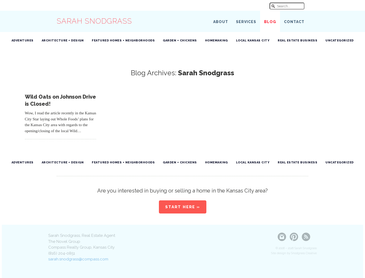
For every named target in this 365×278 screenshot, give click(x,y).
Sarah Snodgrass (94, 21)
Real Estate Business (297, 40)
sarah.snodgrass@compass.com (78, 259)
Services (246, 22)
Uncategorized (339, 40)
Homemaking (216, 40)
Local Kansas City (253, 40)
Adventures (23, 40)
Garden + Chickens (180, 40)
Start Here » (182, 207)
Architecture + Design (63, 40)
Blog (270, 22)
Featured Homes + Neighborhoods (123, 40)
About (220, 22)
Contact (294, 22)
